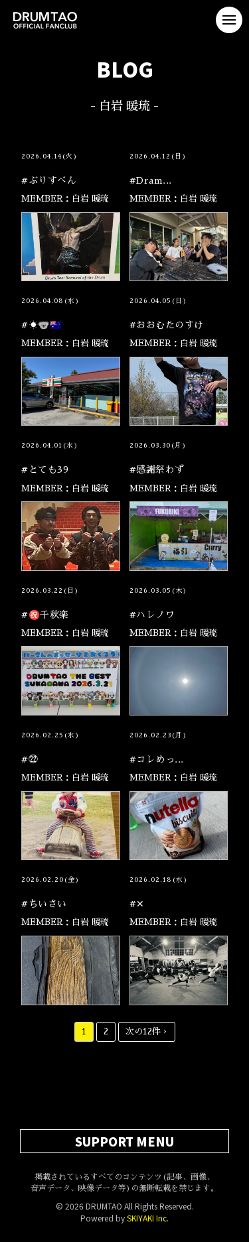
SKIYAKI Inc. (148, 1217)
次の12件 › (146, 1031)
